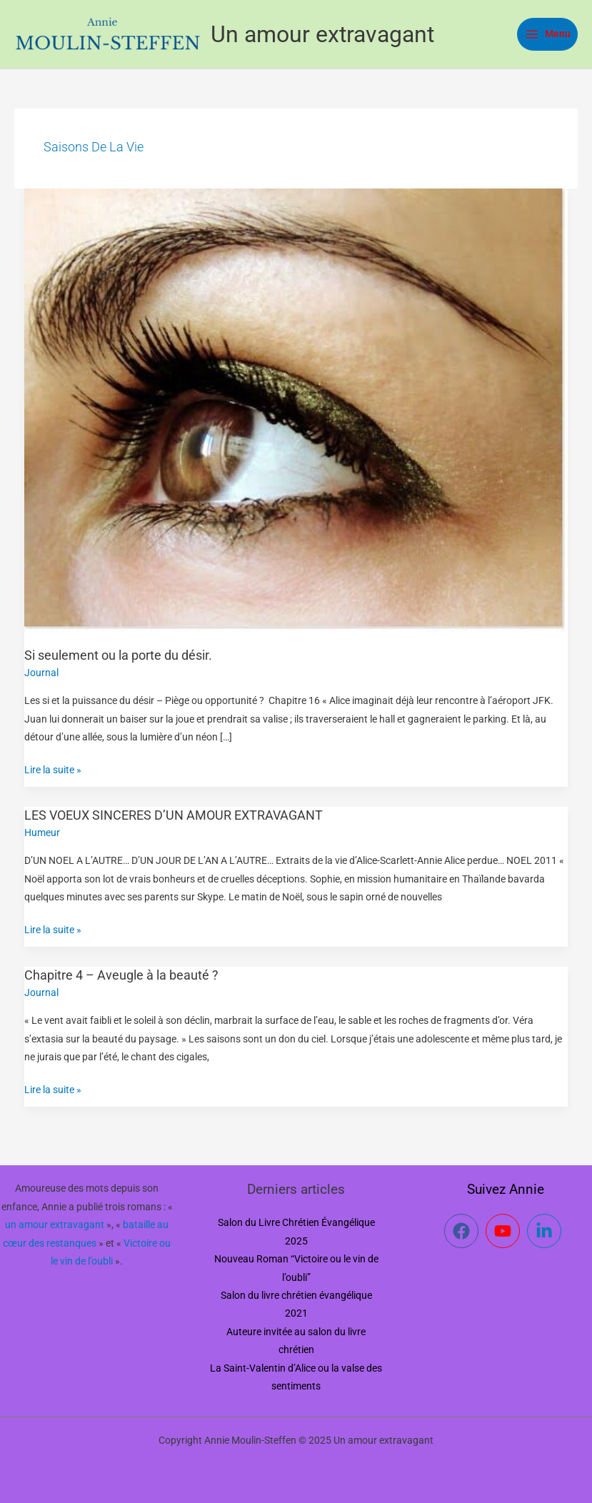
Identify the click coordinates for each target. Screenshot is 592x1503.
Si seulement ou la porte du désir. (118, 655)
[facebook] (463, 1231)
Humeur (42, 832)
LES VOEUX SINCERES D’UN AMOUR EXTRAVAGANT (173, 815)
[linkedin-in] (546, 1231)
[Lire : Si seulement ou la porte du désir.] (296, 409)
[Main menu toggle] (547, 34)
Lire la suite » (52, 768)
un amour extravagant (54, 1224)
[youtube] (505, 1231)
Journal (41, 672)
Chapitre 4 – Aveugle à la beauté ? (121, 974)
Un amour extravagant (322, 34)
